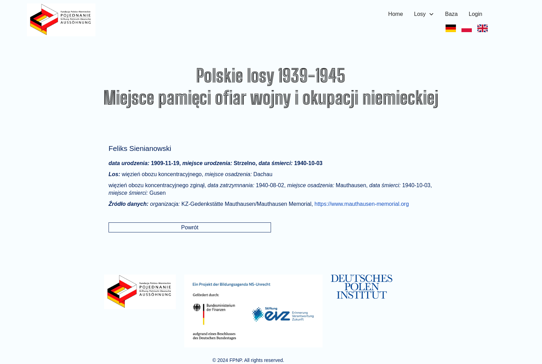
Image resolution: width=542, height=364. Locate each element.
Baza (451, 14)
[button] (424, 14)
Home (395, 14)
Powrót (189, 227)
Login (475, 14)
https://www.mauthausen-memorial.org (362, 204)
